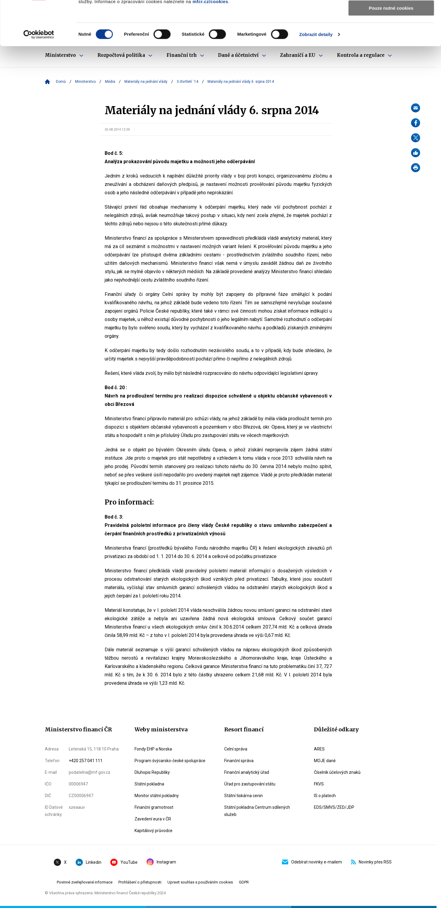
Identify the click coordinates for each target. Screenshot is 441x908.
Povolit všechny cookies (391, 14)
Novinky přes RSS (371, 862)
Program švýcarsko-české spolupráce (170, 760)
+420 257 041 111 (86, 760)
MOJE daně (324, 760)
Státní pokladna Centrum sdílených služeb (257, 811)
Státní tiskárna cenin (243, 795)
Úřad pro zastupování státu (249, 784)
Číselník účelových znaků (337, 772)
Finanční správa (239, 760)
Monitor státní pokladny (157, 795)
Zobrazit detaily (316, 76)
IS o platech (325, 795)
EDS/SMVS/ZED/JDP (334, 807)
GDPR (244, 882)
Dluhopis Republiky (152, 772)
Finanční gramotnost (154, 807)
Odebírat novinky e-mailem (312, 862)
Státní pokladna (149, 784)
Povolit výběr (391, 32)
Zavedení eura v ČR (153, 819)
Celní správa (235, 749)
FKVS (319, 784)
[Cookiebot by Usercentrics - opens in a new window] (39, 76)
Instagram (161, 862)
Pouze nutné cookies (391, 49)
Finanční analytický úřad (246, 772)
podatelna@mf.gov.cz (89, 772)
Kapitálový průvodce (154, 830)
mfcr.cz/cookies (210, 43)
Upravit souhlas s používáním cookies (200, 882)
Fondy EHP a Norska (153, 749)
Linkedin (88, 862)
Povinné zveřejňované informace (84, 882)
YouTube (124, 862)
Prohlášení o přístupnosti (139, 882)
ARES (319, 749)
